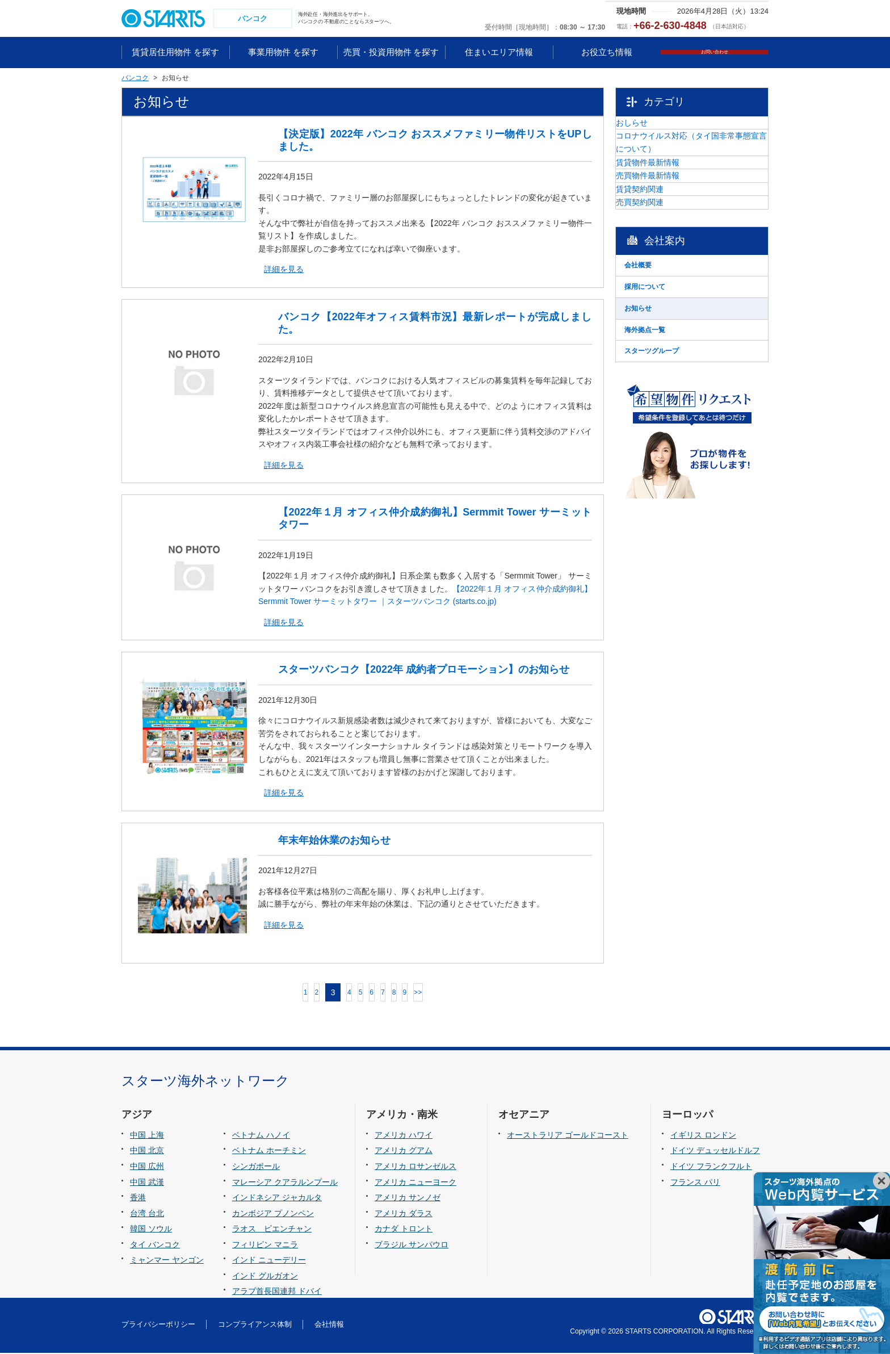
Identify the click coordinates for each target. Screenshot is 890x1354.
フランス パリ (695, 1183)
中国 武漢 (147, 1183)
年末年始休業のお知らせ (334, 841)
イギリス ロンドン (703, 1136)
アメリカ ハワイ (404, 1136)
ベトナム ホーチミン (269, 1151)
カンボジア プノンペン (273, 1214)
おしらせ (660, 131)
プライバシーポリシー (158, 1326)
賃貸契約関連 (668, 257)
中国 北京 (147, 1151)
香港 (138, 1198)
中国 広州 (147, 1167)
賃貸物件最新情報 (676, 199)
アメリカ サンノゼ (407, 1198)
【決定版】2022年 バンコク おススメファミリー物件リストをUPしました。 (435, 141)
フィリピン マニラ (265, 1245)
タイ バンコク (155, 1245)
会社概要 (660, 360)
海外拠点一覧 (668, 446)
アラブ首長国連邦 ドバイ (277, 1292)
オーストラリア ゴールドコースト (567, 1136)
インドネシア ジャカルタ (277, 1198)
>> (463, 993)
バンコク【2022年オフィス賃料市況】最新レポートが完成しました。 (435, 324)
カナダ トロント (404, 1229)
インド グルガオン (265, 1276)
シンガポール (256, 1167)
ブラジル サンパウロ (411, 1245)
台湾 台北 (147, 1214)
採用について (668, 389)
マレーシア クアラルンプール (285, 1183)
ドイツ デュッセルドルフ (715, 1151)
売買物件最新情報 (676, 228)
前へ (235, 994)
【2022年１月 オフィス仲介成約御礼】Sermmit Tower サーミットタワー (435, 520)
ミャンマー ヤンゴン (167, 1261)
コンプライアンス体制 (255, 1326)
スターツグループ (676, 475)
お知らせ (660, 417)
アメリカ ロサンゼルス (415, 1167)
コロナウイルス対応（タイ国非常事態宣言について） (699, 166)
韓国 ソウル (151, 1229)
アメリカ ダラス (404, 1214)
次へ (491, 994)
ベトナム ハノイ (261, 1136)
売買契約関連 (668, 286)
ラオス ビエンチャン (272, 1229)
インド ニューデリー (269, 1261)
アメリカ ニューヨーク (415, 1183)
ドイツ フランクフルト (711, 1167)
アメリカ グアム (404, 1151)
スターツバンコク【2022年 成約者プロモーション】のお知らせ (423, 671)
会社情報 (329, 1326)
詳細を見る (284, 270)
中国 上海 (147, 1136)
